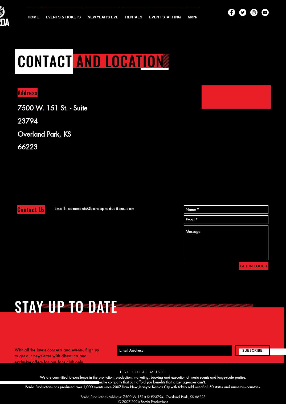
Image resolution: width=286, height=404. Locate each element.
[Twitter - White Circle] (242, 12)
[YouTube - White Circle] (265, 12)
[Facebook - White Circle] (231, 12)
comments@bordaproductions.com (101, 208)
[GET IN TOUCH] (253, 266)
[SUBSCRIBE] (252, 350)
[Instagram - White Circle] (254, 12)
